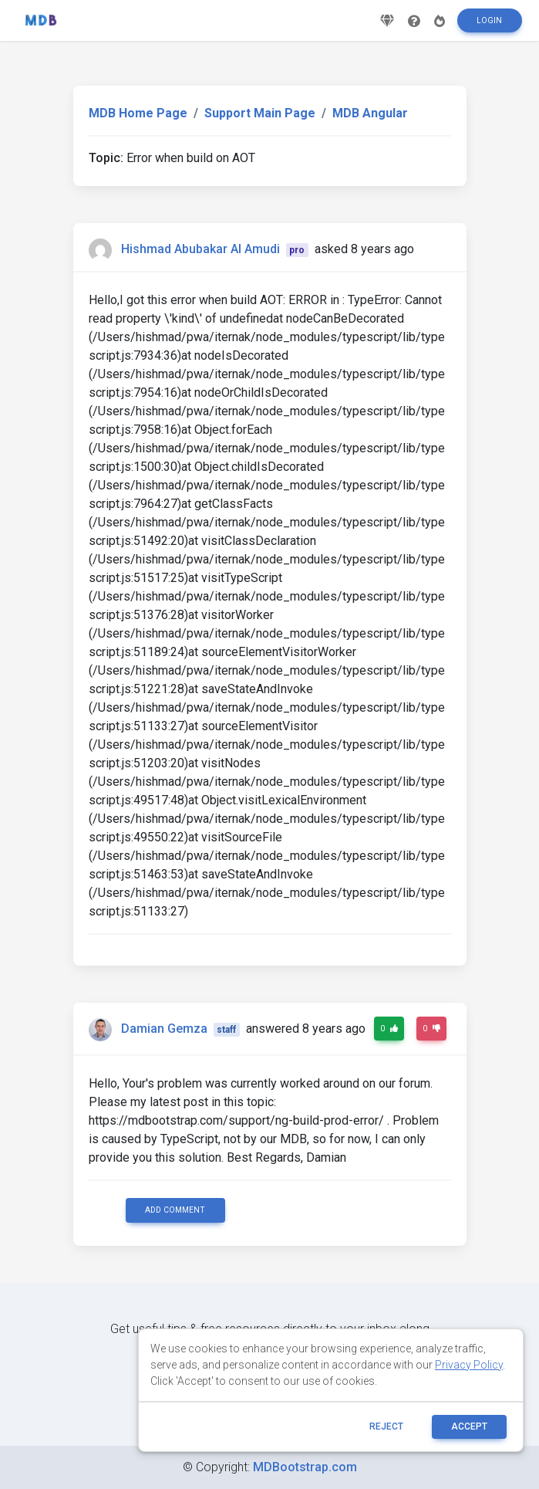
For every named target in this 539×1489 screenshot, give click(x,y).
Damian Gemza (164, 1028)
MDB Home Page (138, 113)
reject (386, 1426)
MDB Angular (370, 113)
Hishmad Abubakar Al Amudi (200, 249)
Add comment (175, 1210)
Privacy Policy (469, 1365)
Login (489, 26)
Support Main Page (259, 113)
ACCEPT (469, 1426)
